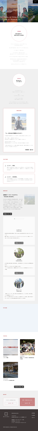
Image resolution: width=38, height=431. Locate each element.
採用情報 (33, 413)
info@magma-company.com (20, 422)
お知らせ (33, 417)
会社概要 (33, 415)
